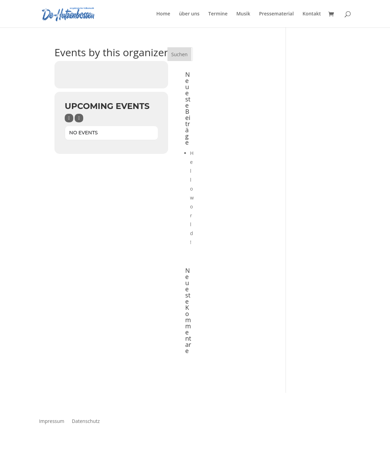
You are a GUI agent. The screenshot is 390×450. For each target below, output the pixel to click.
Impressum (51, 421)
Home (163, 14)
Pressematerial (276, 14)
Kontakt (312, 14)
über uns (189, 14)
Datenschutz (86, 421)
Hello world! (192, 197)
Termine (217, 14)
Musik (243, 14)
